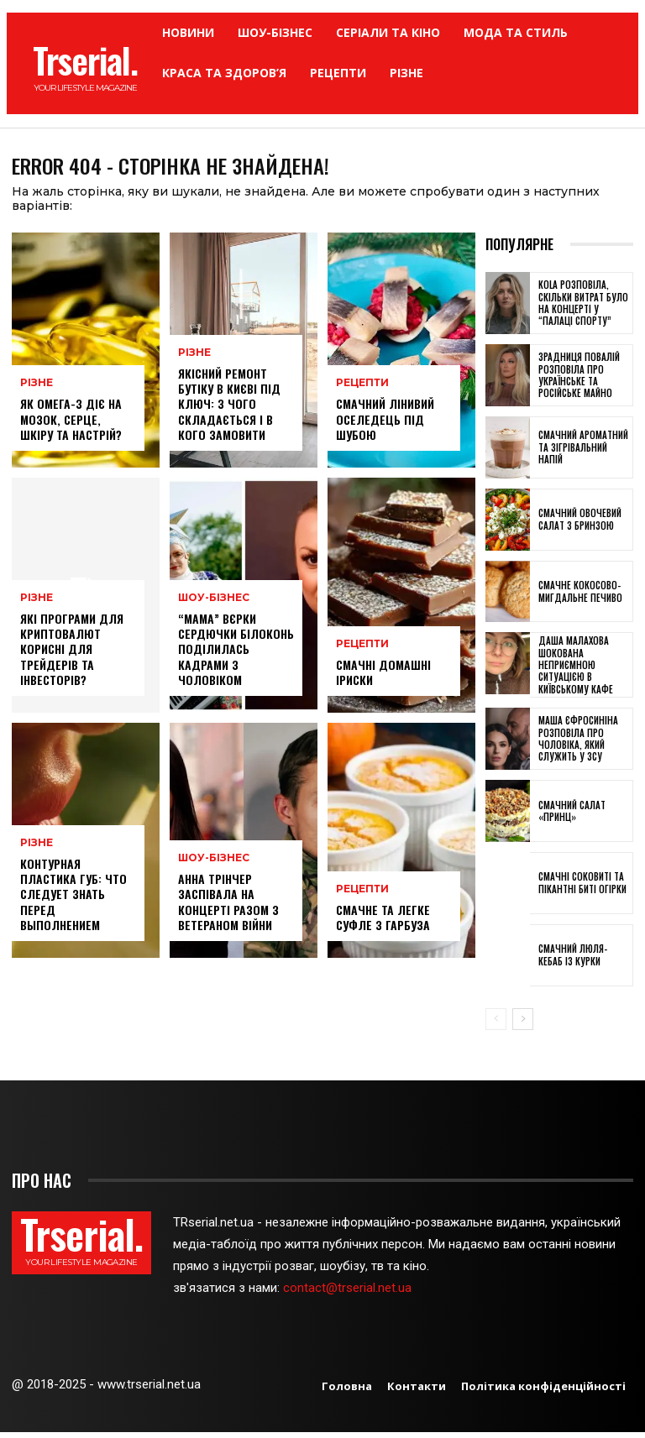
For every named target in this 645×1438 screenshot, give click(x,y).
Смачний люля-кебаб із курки (572, 960)
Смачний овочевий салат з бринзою (579, 524)
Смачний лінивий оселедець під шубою (385, 424)
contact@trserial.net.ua (349, 1293)
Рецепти (360, 389)
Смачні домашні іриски (383, 677)
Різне (35, 389)
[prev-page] (495, 1024)
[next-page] (522, 1024)
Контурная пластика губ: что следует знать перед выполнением (73, 899)
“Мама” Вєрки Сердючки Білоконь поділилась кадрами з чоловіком (236, 654)
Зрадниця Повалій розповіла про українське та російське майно (579, 380)
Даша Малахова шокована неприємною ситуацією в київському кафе (575, 670)
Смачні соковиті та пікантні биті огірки (582, 888)
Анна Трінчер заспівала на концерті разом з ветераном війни (228, 907)
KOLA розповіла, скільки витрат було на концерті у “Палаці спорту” (583, 308)
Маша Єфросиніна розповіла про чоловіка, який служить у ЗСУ (578, 744)
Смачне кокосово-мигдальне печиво (580, 596)
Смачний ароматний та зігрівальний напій (583, 453)
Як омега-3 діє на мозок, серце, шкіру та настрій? (71, 424)
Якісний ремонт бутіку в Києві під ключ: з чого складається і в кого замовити (229, 409)
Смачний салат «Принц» (572, 816)
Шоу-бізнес (211, 604)
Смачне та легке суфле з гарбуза (383, 922)
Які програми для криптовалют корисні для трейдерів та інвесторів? (71, 654)
